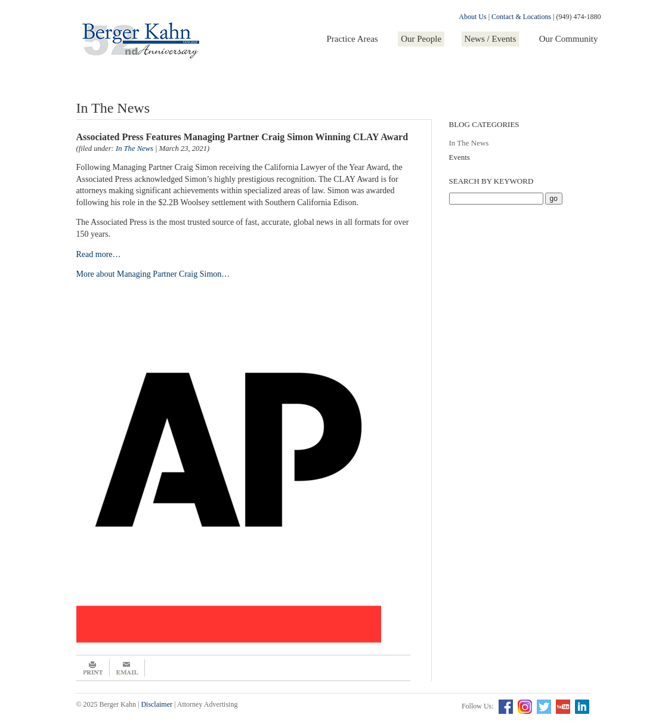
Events (459, 157)
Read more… (98, 254)
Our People (421, 39)
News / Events (490, 39)
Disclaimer (156, 704)
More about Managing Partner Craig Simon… (153, 274)
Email (127, 667)
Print (93, 667)
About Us (472, 17)
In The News (469, 142)
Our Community (568, 39)
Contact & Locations (521, 17)
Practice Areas (352, 39)
